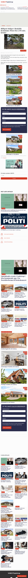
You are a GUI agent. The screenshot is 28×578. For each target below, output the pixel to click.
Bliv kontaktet (6, 129)
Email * (3, 116)
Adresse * (4, 120)
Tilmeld (14, 178)
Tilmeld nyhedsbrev (22, 576)
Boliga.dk (4, 158)
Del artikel (23, 50)
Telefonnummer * (5, 111)
